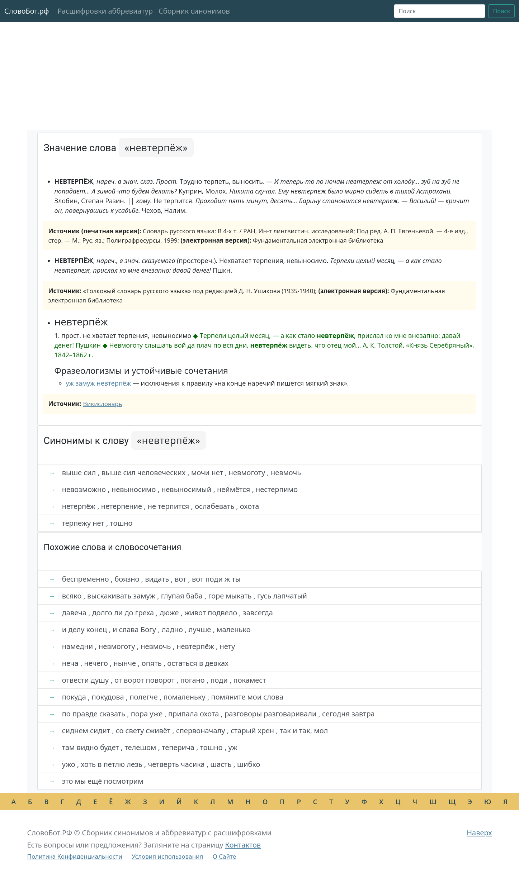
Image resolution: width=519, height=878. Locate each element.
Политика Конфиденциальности (74, 856)
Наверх (479, 833)
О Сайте (224, 856)
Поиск (501, 11)
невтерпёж (113, 383)
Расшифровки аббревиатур (105, 11)
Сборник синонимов (194, 11)
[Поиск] (439, 11)
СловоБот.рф (26, 11)
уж (70, 383)
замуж (85, 383)
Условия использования (167, 856)
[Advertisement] (259, 76)
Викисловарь (102, 404)
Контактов (243, 845)
